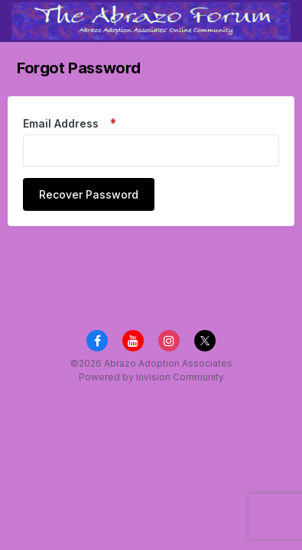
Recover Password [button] (88, 194)
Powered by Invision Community (151, 377)
